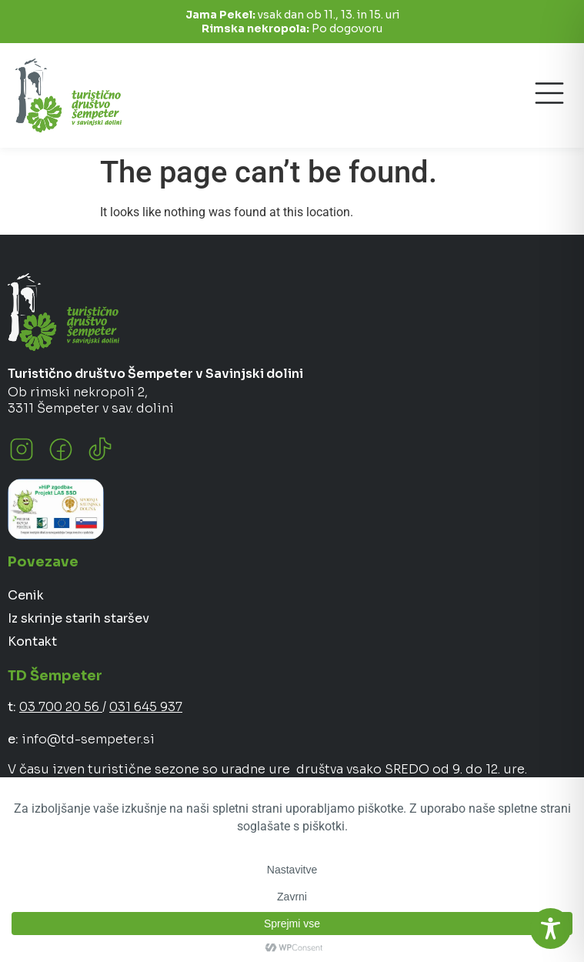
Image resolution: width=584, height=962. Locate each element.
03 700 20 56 (60, 707)
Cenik (26, 595)
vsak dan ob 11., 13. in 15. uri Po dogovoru (292, 21)
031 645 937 (145, 707)
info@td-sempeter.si (88, 739)
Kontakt (32, 641)
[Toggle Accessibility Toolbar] (550, 928)
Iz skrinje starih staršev (78, 618)
